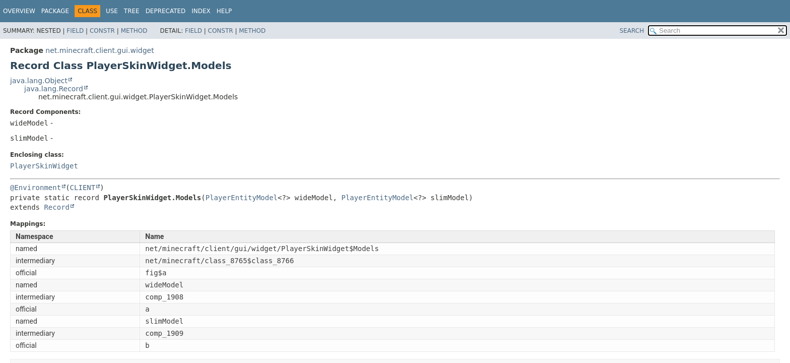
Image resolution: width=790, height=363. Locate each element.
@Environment (35, 188)
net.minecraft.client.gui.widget (99, 50)
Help (224, 11)
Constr (102, 30)
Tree (132, 11)
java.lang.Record (53, 89)
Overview (19, 11)
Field (75, 30)
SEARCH (632, 30)
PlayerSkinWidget (44, 166)
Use (112, 11)
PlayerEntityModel (242, 198)
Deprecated (166, 11)
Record (57, 207)
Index (201, 11)
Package (55, 11)
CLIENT (83, 188)
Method (134, 30)
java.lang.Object (39, 81)
